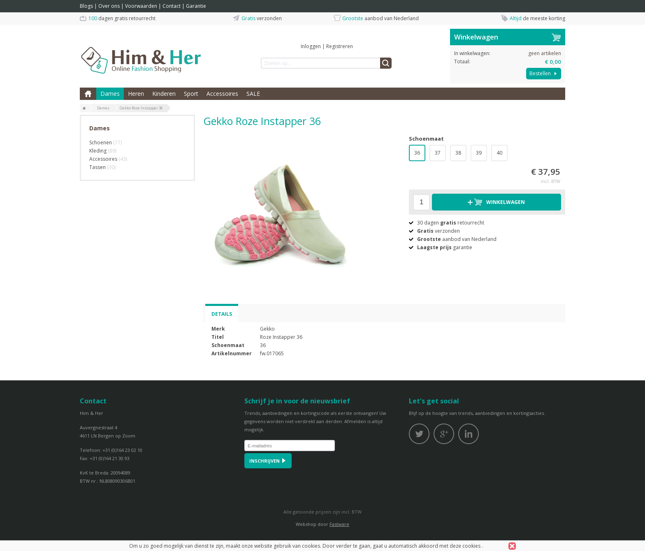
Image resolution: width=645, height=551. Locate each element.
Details (221, 313)
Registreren (339, 46)
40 (499, 152)
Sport (191, 93)
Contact (171, 5)
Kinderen (164, 93)
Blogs (86, 5)
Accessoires (222, 93)
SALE (253, 93)
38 (458, 152)
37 (438, 152)
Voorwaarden (141, 5)
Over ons (109, 5)
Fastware (339, 524)
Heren (136, 93)
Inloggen (311, 46)
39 (479, 152)
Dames (110, 93)
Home (88, 94)
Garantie (196, 5)
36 (417, 152)
